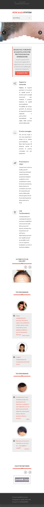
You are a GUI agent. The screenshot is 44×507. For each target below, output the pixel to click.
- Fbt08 (27, 419)
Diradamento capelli (18, 499)
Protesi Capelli (16, 497)
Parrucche (24, 497)
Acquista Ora (22, 73)
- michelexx (26, 449)
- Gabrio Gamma (25, 335)
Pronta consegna (25, 131)
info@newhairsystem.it (22, 3)
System (22, 12)
